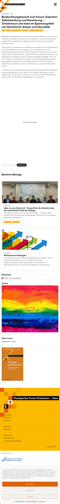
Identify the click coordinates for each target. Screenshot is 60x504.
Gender (8, 30)
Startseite (8, 414)
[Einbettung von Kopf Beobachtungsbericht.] (30, 122)
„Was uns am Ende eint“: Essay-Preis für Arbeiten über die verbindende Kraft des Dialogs (29, 209)
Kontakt (7, 429)
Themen (7, 420)
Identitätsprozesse (16, 30)
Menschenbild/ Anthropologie (36, 30)
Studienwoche (16, 222)
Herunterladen (22, 165)
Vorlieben (30, 496)
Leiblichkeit (24, 30)
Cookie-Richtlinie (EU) (12, 441)
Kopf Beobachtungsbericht (9, 165)
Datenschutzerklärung (32, 501)
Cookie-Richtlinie (19, 501)
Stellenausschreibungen (15, 255)
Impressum (42, 501)
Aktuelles (7, 417)
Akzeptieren (30, 484)
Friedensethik (7, 222)
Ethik (3, 30)
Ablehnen (30, 490)
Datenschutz (9, 438)
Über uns (7, 426)
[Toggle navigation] (55, 4)
